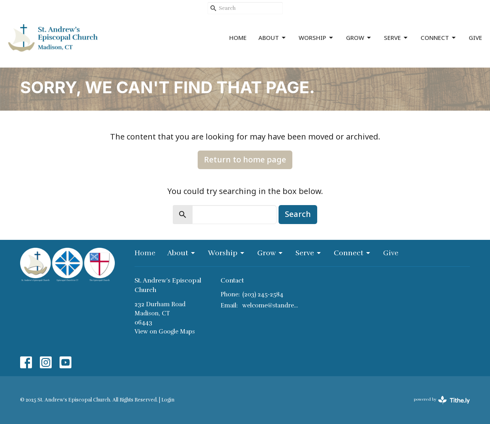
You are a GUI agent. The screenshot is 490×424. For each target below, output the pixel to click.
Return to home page (245, 159)
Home (238, 37)
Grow (359, 38)
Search (298, 214)
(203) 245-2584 (262, 294)
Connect (439, 38)
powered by (442, 400)
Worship (316, 38)
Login (167, 400)
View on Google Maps (165, 331)
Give (475, 37)
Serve (396, 38)
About (272, 38)
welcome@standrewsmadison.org (270, 305)
